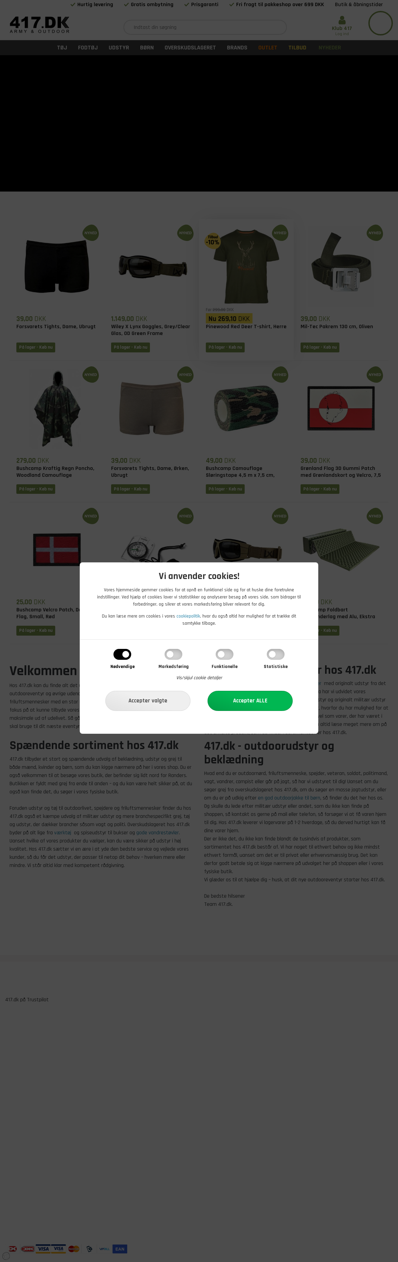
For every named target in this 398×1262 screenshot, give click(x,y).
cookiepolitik (188, 616)
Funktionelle (225, 667)
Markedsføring (173, 667)
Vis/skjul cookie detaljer (199, 678)
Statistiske (276, 667)
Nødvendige (122, 667)
